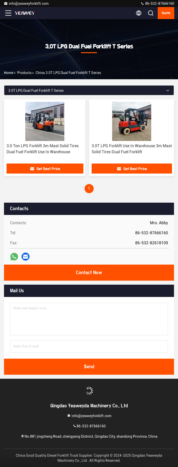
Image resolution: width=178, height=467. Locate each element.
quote (166, 13)
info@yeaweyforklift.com (26, 4)
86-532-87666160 (157, 4)
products (24, 73)
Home (8, 73)
